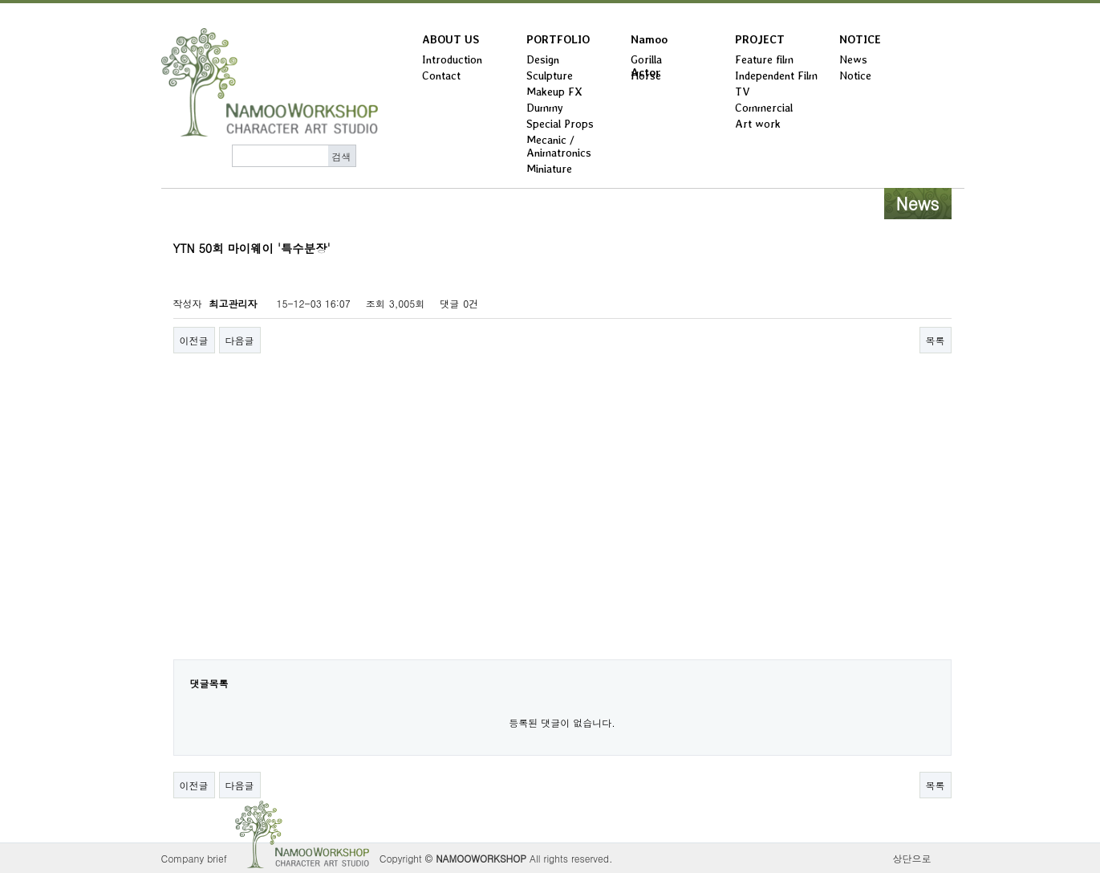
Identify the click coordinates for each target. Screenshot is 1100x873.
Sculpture (549, 75)
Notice (855, 75)
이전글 (194, 340)
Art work (758, 123)
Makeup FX (554, 91)
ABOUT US (450, 39)
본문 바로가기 (0, 3)
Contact (441, 75)
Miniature (549, 168)
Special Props (560, 123)
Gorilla (646, 59)
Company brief (194, 858)
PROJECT (760, 39)
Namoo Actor (649, 43)
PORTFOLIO (558, 39)
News (853, 59)
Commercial (764, 107)
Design (542, 59)
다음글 (239, 340)
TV (742, 91)
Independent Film (776, 75)
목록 (935, 340)
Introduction (452, 59)
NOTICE (860, 39)
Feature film (764, 59)
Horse (646, 75)
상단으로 (912, 858)
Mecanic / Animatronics (558, 146)
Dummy (544, 107)
